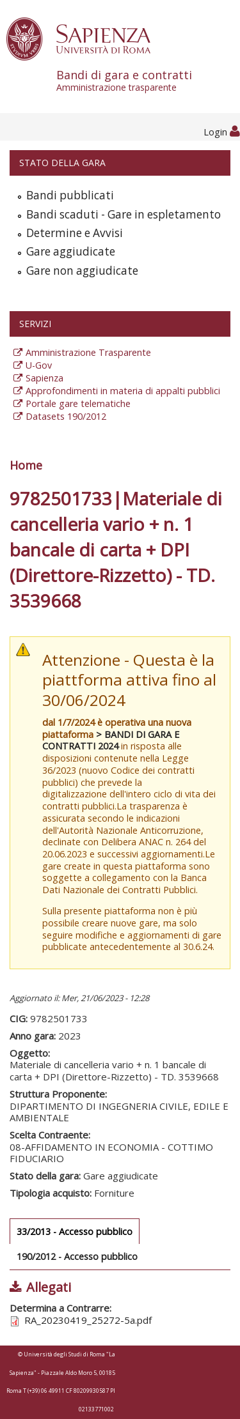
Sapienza (44, 378)
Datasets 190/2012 (66, 416)
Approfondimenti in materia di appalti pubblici (123, 391)
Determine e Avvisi (74, 233)
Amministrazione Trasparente (88, 352)
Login (222, 132)
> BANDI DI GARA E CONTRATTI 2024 (110, 740)
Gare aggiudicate (70, 251)
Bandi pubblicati (70, 195)
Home (26, 465)
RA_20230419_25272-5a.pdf (88, 1320)
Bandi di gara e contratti (148, 80)
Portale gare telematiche (78, 403)
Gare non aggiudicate (82, 270)
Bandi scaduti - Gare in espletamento (123, 214)
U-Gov (39, 365)
